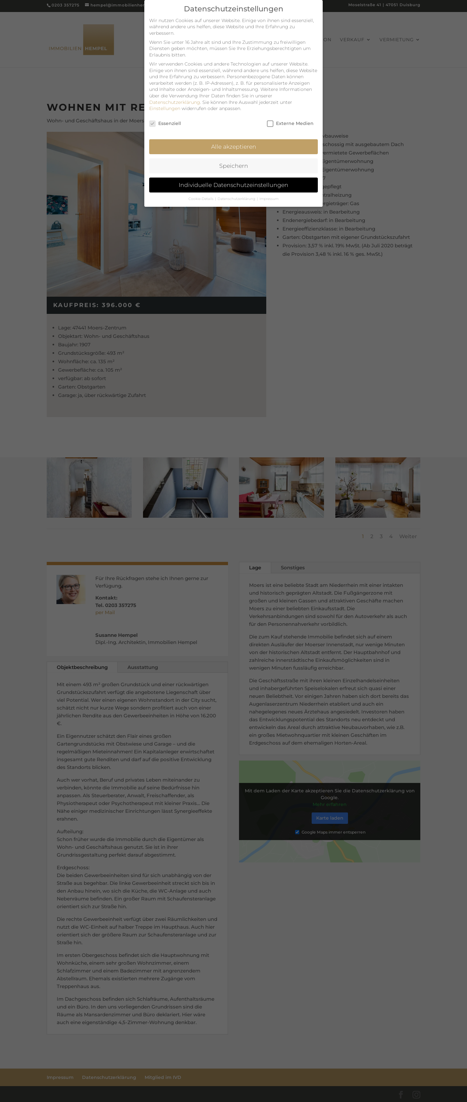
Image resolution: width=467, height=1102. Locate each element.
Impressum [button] (269, 195)
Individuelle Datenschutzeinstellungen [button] (233, 181)
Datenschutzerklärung (174, 99)
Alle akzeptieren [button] (233, 143)
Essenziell (165, 120)
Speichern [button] (233, 162)
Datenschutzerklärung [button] (237, 195)
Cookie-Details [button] (201, 195)
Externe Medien (290, 120)
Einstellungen (164, 105)
